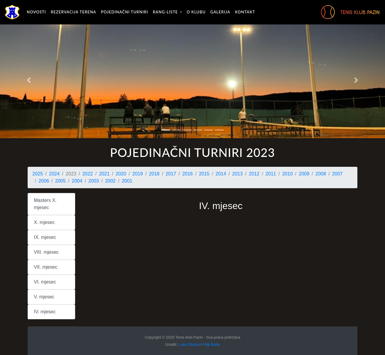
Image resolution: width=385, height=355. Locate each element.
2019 (137, 173)
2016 (187, 173)
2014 (221, 173)
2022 (87, 173)
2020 (121, 173)
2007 (337, 173)
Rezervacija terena (73, 12)
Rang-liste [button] (166, 12)
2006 (43, 180)
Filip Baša (211, 344)
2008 (320, 173)
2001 (127, 180)
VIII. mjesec (46, 252)
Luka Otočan (189, 344)
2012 (254, 173)
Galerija (220, 12)
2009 (304, 173)
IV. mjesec (45, 311)
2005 (60, 180)
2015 (204, 173)
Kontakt (245, 12)
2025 (37, 173)
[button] (29, 80)
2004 (77, 180)
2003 (94, 180)
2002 (110, 180)
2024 (54, 173)
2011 (271, 173)
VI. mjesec (45, 281)
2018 (154, 173)
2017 (170, 173)
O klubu (196, 12)
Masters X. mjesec (45, 204)
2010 (287, 173)
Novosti (36, 12)
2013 (237, 173)
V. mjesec (44, 296)
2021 (104, 173)
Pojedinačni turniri (124, 12)
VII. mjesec (45, 267)
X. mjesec (44, 222)
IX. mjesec (45, 237)
